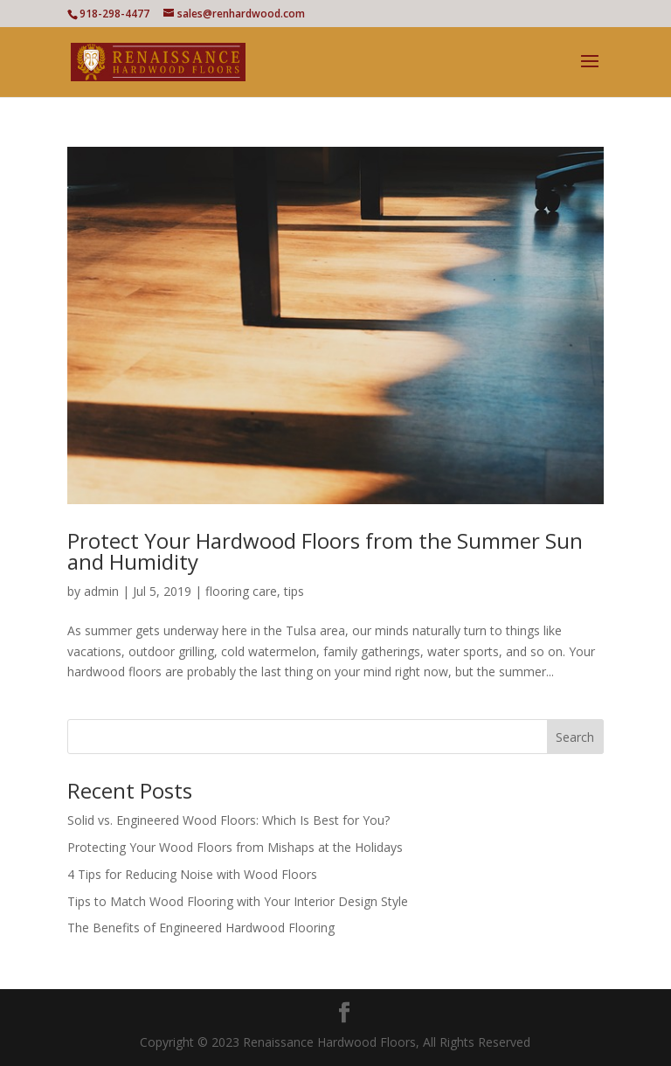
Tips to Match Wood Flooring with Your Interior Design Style (237, 901)
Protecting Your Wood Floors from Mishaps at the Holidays (235, 847)
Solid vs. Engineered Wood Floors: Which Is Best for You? (228, 820)
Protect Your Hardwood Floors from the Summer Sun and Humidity (325, 551)
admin (101, 591)
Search (575, 737)
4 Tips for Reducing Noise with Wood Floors (192, 874)
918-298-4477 (114, 13)
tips (294, 591)
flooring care (241, 591)
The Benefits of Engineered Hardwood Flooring (201, 927)
